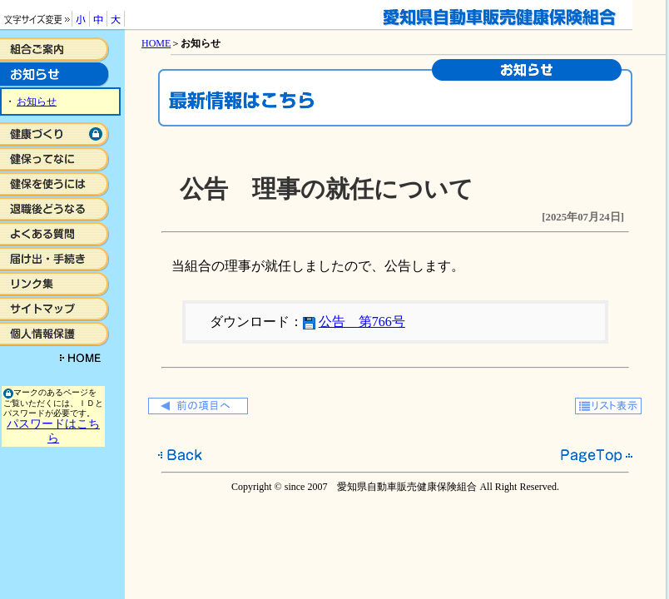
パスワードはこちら (53, 430)
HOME (156, 43)
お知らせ (37, 101)
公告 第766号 (362, 321)
